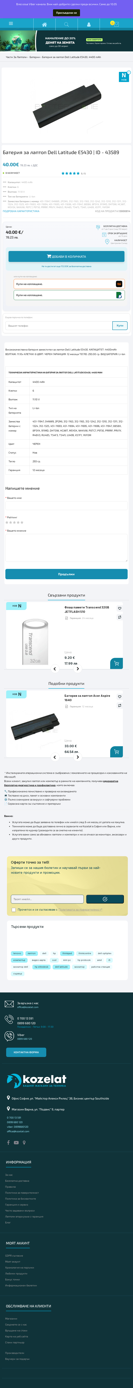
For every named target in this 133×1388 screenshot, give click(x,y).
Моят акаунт (12, 1261)
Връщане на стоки (16, 1330)
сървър (17, 973)
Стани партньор (14, 1342)
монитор (79, 966)
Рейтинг (12, 517)
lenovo (17, 953)
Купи (120, 325)
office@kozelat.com (28, 1007)
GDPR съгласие (14, 1255)
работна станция (100, 966)
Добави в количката (66, 256)
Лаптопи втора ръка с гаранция (24, 1216)
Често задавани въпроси (20, 1210)
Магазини (11, 1318)
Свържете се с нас (16, 1324)
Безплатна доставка (17, 1180)
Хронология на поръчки (19, 1267)
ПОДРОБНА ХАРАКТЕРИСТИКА (21, 211)
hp (54, 953)
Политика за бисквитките (20, 1198)
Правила (10, 1186)
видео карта (38, 960)
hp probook (84, 960)
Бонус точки (12, 1279)
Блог (8, 1222)
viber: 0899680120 (17, 1126)
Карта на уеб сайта (16, 1336)
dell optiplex (104, 953)
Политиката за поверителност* (80, 909)
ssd (54, 960)
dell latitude (61, 966)
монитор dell (20, 966)
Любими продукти (16, 1273)
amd (99, 960)
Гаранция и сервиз (16, 1204)
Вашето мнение (16, 530)
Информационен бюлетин (21, 1285)
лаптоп (32, 953)
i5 (109, 960)
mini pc (67, 960)
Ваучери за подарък (17, 1358)
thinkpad (67, 953)
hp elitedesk (41, 966)
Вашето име (14, 497)
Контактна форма (26, 1052)
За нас (9, 1174)
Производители (14, 1352)
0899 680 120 (26, 1023)
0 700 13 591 (25, 1018)
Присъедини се (66, 12)
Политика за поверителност (22, 1192)
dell (44, 953)
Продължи (66, 574)
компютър (19, 960)
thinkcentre (85, 953)
